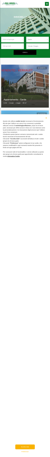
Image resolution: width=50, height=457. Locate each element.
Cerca (25, 52)
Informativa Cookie (13, 156)
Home (21, 20)
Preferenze (25, 451)
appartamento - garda (15, 99)
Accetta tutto (25, 447)
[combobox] (12, 39)
